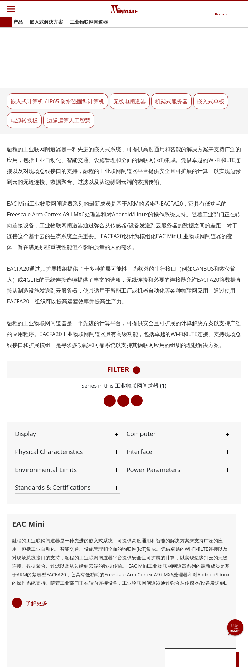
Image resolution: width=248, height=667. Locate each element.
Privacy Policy (88, 651)
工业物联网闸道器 (89, 22)
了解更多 (36, 409)
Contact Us (30, 651)
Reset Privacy (150, 651)
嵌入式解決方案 (46, 22)
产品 (18, 22)
